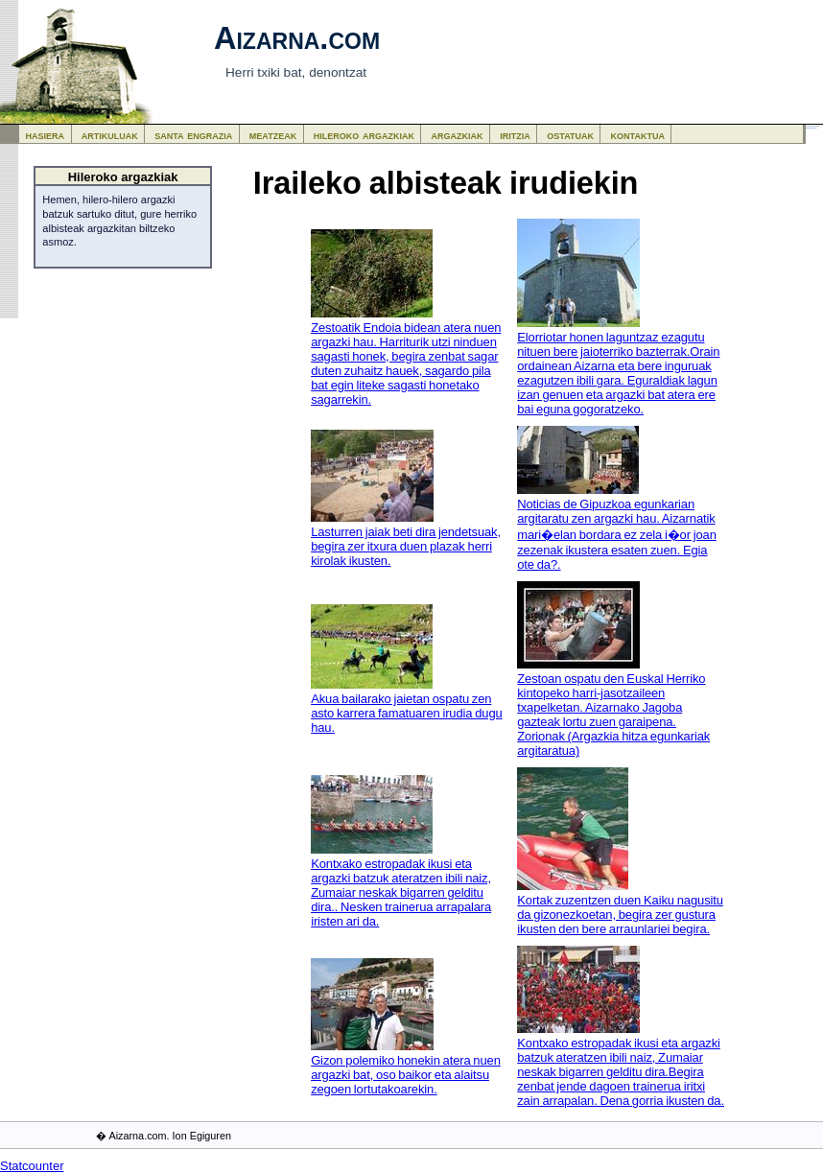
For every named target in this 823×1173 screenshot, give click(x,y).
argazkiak (457, 135)
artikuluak (110, 135)
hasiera (45, 135)
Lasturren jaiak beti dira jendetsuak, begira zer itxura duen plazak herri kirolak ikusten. (406, 546)
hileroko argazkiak (364, 135)
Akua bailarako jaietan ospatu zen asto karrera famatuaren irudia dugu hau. (407, 713)
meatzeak (272, 135)
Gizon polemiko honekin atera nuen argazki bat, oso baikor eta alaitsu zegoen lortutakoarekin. (406, 1074)
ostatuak (570, 135)
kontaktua (638, 135)
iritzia (515, 135)
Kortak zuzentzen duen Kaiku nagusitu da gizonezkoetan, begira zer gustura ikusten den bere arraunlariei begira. (620, 914)
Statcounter (32, 1166)
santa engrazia (193, 135)
